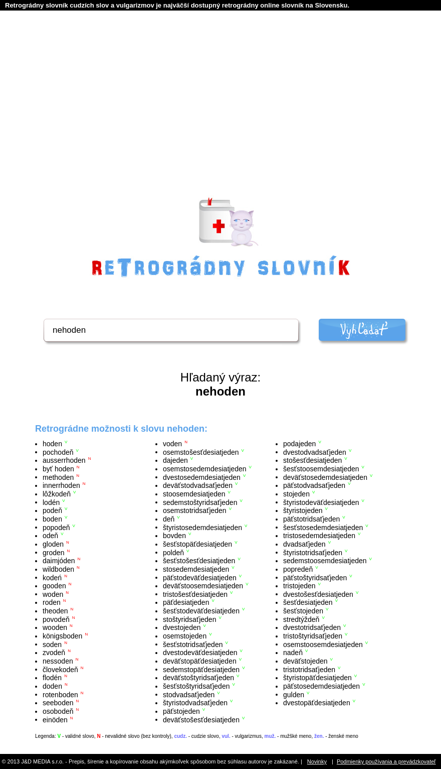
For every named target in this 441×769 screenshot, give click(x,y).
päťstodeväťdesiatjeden (200, 577)
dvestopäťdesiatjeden (316, 703)
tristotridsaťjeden (309, 669)
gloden (53, 544)
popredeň (298, 569)
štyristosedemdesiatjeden (202, 527)
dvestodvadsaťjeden (314, 452)
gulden (293, 694)
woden (53, 594)
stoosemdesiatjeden (194, 494)
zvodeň (54, 653)
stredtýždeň (301, 619)
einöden (55, 719)
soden (52, 644)
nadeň (293, 653)
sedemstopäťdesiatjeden (201, 669)
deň (168, 519)
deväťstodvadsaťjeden (198, 485)
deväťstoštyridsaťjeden (198, 678)
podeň (52, 510)
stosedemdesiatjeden (196, 569)
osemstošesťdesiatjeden (201, 452)
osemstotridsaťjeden (195, 510)
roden (52, 602)
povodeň (56, 619)
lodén (51, 502)
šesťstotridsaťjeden (193, 644)
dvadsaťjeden (304, 544)
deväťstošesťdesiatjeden (201, 719)
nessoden (58, 661)
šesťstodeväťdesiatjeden (201, 611)
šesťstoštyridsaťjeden (196, 686)
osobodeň (58, 711)
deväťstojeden (305, 661)
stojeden (296, 494)
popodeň (56, 527)
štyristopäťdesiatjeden (317, 678)
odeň (50, 536)
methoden (58, 477)
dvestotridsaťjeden (312, 627)
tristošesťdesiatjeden (195, 594)
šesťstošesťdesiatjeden (199, 561)
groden (54, 552)
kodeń (52, 577)
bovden (174, 536)
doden (52, 686)
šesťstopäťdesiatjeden (197, 544)
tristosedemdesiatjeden (319, 536)
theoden (55, 611)
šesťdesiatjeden (308, 602)
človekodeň (60, 669)
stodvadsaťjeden (188, 694)
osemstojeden (184, 636)
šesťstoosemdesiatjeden (321, 469)
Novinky (317, 761)
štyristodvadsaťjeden (195, 703)
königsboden (62, 636)
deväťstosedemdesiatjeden (325, 477)
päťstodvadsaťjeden (314, 485)
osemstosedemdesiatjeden (205, 469)
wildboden (58, 569)
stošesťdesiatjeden (312, 460)
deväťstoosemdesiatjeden (203, 586)
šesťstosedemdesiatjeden (323, 527)
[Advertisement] (220, 116)
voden (172, 444)
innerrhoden (61, 485)
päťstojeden (181, 711)
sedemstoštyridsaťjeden (200, 502)
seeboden (58, 703)
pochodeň (58, 452)
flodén (52, 678)
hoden (52, 444)
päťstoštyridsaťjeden (315, 577)
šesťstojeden (303, 611)
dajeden (175, 460)
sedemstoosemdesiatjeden (325, 561)
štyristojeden (303, 510)
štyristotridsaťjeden (312, 552)
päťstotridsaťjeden (311, 519)
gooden (54, 586)
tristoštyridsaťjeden (312, 636)
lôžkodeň (57, 494)
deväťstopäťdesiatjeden (200, 661)
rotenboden (60, 694)
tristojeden (299, 586)
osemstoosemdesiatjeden (323, 644)
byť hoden (58, 469)
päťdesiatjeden (186, 602)
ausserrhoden (64, 460)
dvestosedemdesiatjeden (202, 477)
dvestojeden (182, 627)
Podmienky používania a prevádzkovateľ (386, 761)
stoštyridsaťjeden (189, 619)
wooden (55, 627)
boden (52, 519)
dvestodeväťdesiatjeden (200, 653)
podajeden (299, 444)
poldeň (173, 552)
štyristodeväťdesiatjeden (321, 502)
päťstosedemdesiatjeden (321, 686)
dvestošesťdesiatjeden (318, 594)
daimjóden (59, 561)
